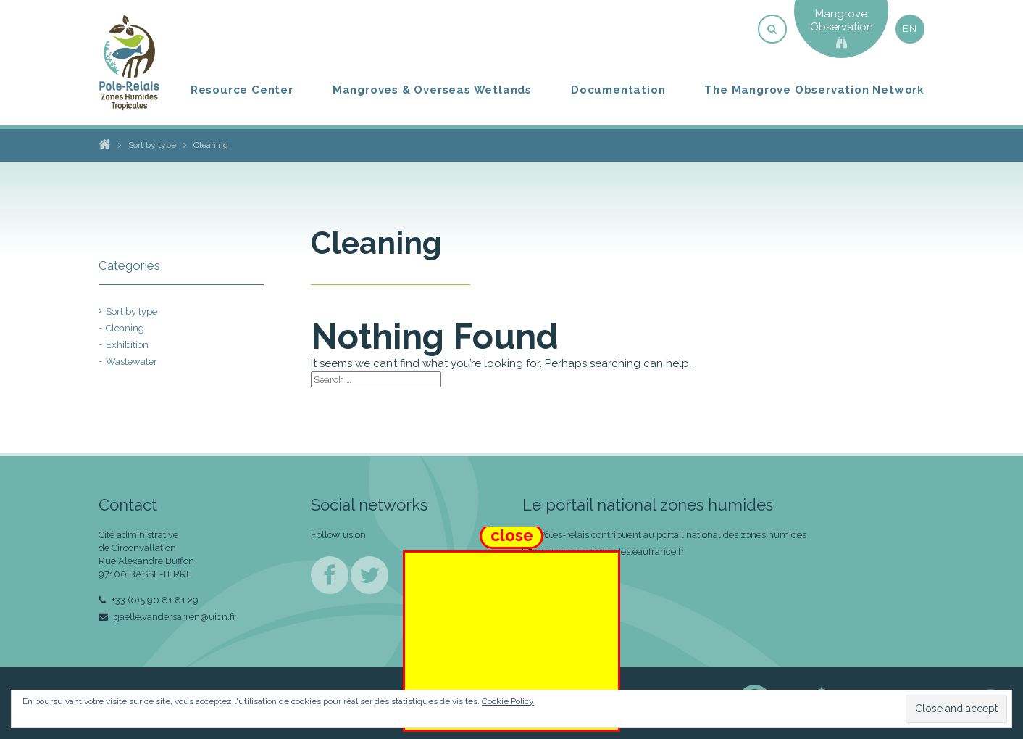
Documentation (618, 89)
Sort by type (131, 311)
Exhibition (127, 344)
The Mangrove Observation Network (814, 89)
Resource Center (242, 89)
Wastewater (131, 361)
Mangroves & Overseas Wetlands (432, 89)
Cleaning (125, 328)
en (909, 28)
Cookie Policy (508, 701)
